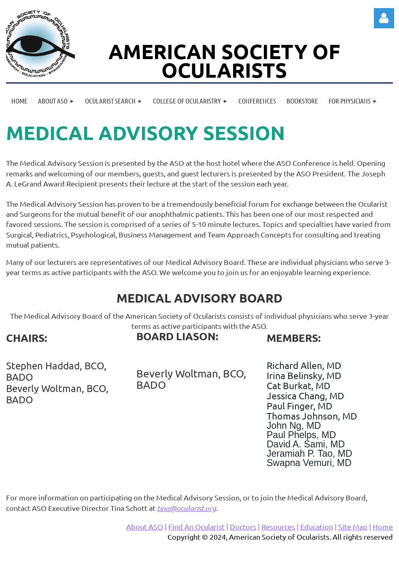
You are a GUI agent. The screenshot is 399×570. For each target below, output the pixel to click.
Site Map (352, 526)
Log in (384, 18)
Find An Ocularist (196, 526)
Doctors (243, 526)
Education (316, 526)
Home (383, 526)
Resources (278, 526)
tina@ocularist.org (186, 508)
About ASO (144, 526)
